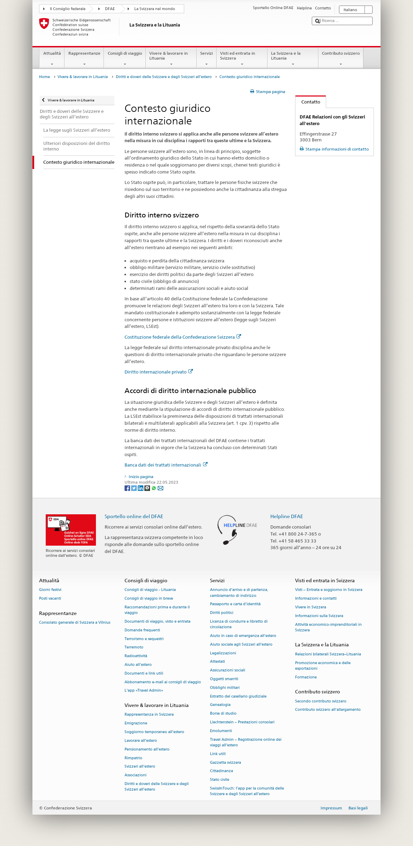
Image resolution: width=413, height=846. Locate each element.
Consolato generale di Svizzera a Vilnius (74, 623)
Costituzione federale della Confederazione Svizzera (183, 337)
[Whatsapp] (154, 487)
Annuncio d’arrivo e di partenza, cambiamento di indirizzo (239, 593)
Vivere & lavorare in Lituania (171, 59)
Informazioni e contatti (316, 599)
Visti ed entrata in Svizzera (242, 59)
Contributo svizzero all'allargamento (328, 710)
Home (44, 77)
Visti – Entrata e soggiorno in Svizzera (328, 590)
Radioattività (136, 656)
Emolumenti (221, 731)
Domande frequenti (142, 630)
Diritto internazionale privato (159, 372)
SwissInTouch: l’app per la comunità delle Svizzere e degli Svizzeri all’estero (247, 791)
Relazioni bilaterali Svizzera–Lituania (328, 654)
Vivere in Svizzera (310, 607)
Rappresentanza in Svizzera (149, 715)
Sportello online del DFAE (134, 516)
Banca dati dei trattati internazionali (166, 465)
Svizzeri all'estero (140, 766)
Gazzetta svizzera (225, 762)
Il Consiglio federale (67, 9)
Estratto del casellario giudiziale (238, 696)
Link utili (218, 754)
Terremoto (134, 647)
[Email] (160, 487)
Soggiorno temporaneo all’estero (154, 732)
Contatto (307, 102)
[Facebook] (128, 487)
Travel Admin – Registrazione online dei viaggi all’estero (245, 742)
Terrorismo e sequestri (144, 639)
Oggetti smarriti (224, 679)
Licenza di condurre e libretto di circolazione (239, 624)
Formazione (306, 677)
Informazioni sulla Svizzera (319, 616)
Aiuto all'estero (138, 664)
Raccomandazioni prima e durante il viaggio (157, 610)
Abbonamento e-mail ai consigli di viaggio (163, 682)
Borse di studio (223, 714)
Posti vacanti (50, 599)
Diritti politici (221, 613)
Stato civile (219, 780)
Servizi (206, 59)
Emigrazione (136, 723)
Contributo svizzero (341, 59)
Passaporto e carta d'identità (235, 604)
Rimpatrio (133, 758)
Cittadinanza (221, 771)
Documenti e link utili (144, 673)
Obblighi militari (225, 687)
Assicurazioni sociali (227, 670)
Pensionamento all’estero (147, 749)
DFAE (110, 9)
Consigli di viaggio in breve (149, 599)
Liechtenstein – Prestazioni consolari (242, 722)
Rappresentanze (84, 59)
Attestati (217, 662)
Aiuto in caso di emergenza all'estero (243, 635)
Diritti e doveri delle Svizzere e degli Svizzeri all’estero (164, 77)
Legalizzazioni (223, 653)
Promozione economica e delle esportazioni (323, 666)
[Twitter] (134, 487)
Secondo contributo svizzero (320, 701)
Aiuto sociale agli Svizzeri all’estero (241, 644)
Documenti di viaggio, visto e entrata (157, 621)
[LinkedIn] (141, 487)
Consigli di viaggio (124, 59)
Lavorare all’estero (141, 740)
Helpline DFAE (286, 516)
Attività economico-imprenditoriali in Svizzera (328, 627)
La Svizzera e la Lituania (293, 59)
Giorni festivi (50, 590)
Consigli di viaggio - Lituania (150, 590)
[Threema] (147, 487)
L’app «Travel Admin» (144, 691)
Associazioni (136, 775)
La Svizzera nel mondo (154, 9)
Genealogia (220, 705)
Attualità (52, 59)
